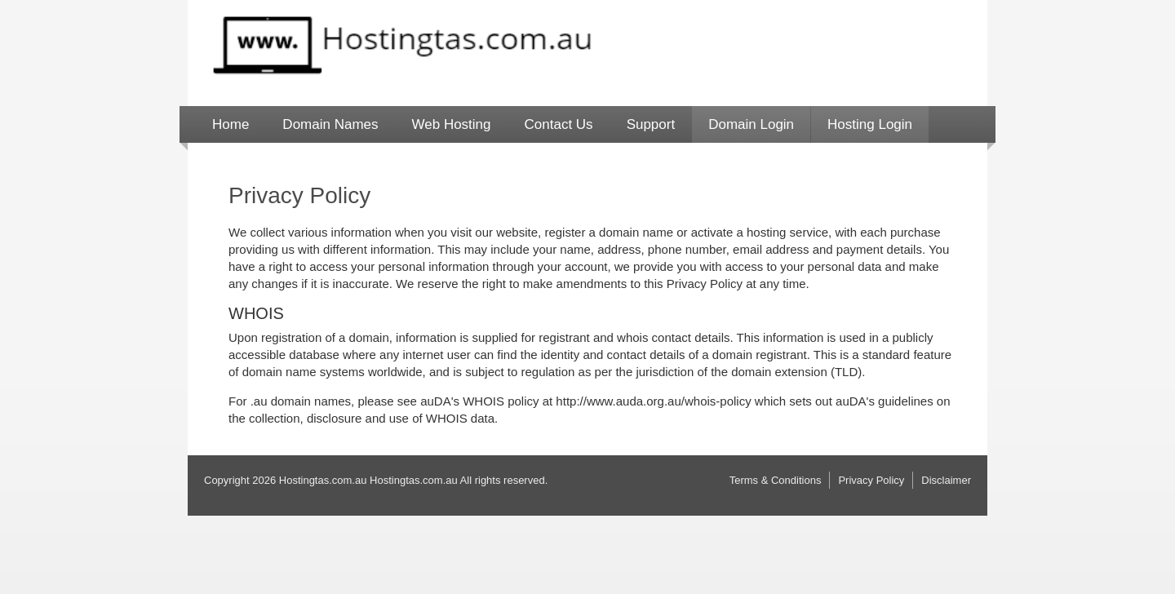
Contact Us (559, 124)
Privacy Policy (871, 480)
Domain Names (330, 124)
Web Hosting (451, 124)
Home (230, 124)
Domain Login (751, 124)
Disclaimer (946, 480)
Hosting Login (869, 124)
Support (651, 124)
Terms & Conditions (775, 480)
